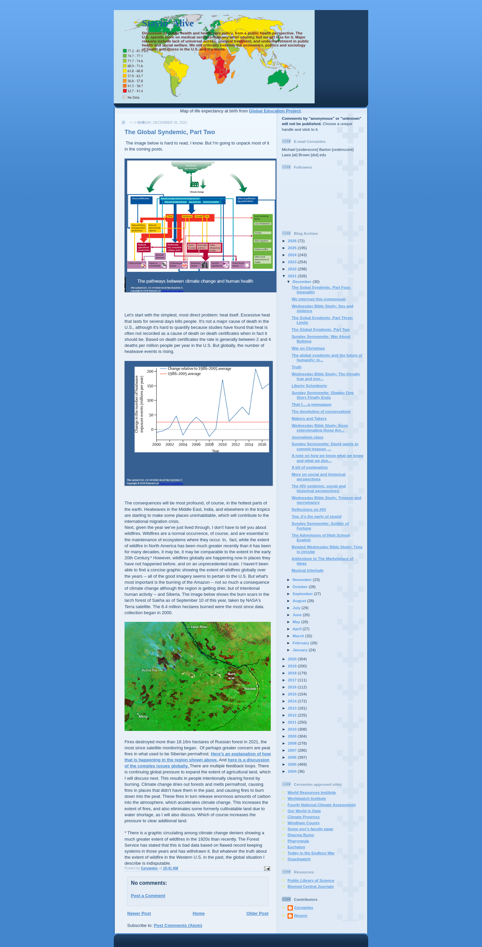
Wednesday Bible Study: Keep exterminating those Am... (320, 427)
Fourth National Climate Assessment (322, 804)
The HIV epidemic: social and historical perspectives (319, 488)
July (297, 607)
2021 (293, 276)
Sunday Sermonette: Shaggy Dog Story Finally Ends (322, 394)
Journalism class (307, 437)
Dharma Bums (301, 835)
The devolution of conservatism (321, 411)
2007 (293, 750)
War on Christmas (308, 348)
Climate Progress (304, 817)
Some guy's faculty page (310, 829)
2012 (293, 715)
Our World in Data (304, 811)
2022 (293, 269)
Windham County (304, 823)
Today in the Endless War (311, 853)
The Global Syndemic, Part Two (321, 329)
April (298, 629)
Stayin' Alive (168, 23)
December (303, 281)
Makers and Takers (309, 418)
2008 (293, 743)
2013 (293, 708)
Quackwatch (299, 859)
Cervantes (303, 907)
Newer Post (139, 913)
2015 (293, 694)
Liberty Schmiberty (309, 385)
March (299, 636)
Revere (300, 915)
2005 (293, 764)
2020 (293, 659)
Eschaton (296, 847)
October (301, 586)
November (303, 579)
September (303, 593)
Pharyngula (298, 841)
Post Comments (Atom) (178, 925)
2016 (293, 687)
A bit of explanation (310, 467)
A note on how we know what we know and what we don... (327, 457)
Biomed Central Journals (311, 886)
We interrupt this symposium (318, 299)
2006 (293, 757)
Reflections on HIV (309, 509)
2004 (293, 771)
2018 (293, 673)
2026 (293, 241)
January (301, 650)
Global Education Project (275, 110)
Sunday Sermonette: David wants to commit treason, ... (325, 446)
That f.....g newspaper (312, 404)
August (300, 600)
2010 (293, 729)
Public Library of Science (311, 880)
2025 (293, 248)
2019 (293, 666)
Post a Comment (148, 895)
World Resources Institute (312, 792)
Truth (296, 367)
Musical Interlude (307, 570)
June (298, 614)
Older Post (257, 913)
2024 (293, 255)
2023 (293, 262)
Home (198, 913)
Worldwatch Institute (307, 798)
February (301, 643)
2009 (293, 736)
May (297, 622)
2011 (293, 722)
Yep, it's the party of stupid (316, 516)
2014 (293, 701)
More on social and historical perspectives (318, 476)
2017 (293, 680)
